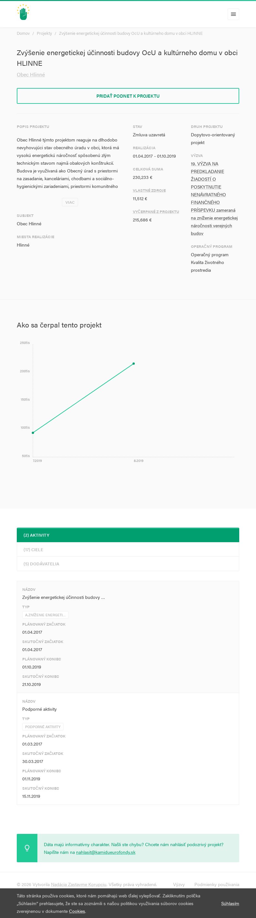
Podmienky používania (216, 884)
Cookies (77, 911)
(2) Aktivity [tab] (36, 535)
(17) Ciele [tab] (33, 549)
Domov (23, 33)
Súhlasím (230, 903)
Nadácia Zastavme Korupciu (78, 884)
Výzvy (179, 884)
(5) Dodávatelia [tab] (41, 564)
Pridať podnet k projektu (128, 96)
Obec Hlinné (31, 74)
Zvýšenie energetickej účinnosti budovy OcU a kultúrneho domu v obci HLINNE (131, 33)
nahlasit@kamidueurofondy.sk (105, 852)
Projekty (44, 33)
